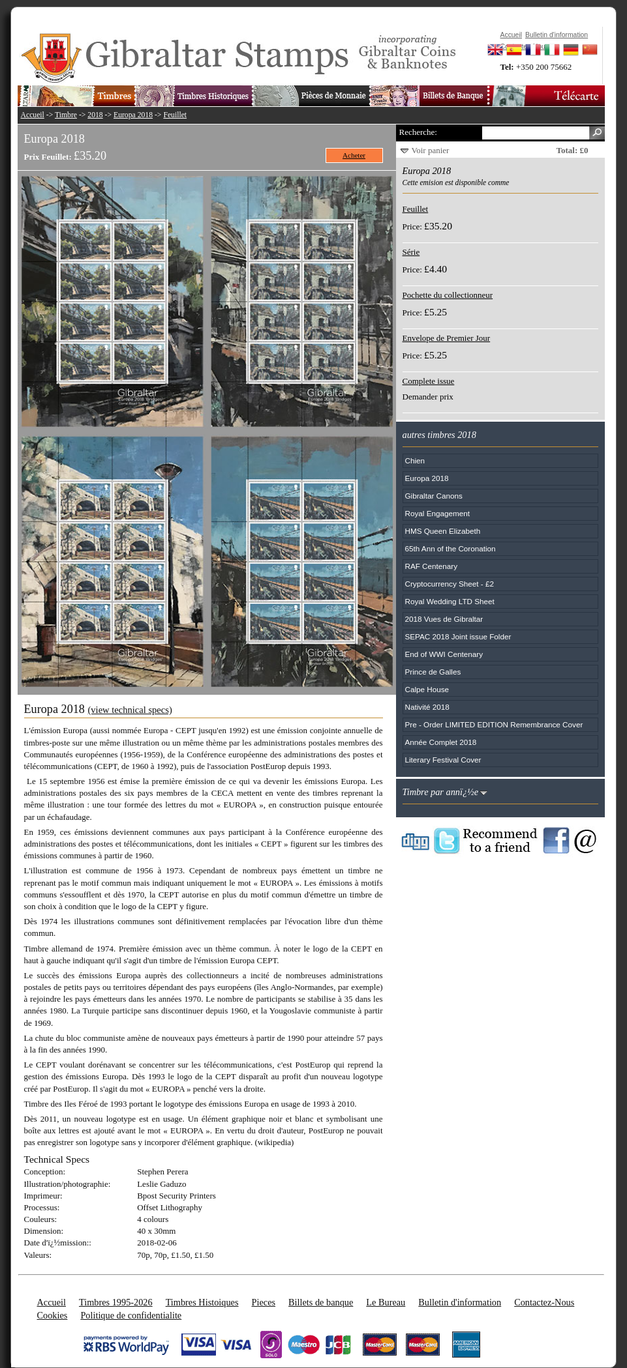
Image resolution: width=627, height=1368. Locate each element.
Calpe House (427, 689)
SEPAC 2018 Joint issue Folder (458, 636)
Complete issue (429, 381)
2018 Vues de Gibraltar (444, 619)
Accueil (32, 115)
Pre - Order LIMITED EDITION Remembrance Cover (494, 724)
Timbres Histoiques (202, 1302)
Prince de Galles (433, 671)
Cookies (52, 1315)
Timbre (66, 115)
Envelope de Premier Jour (447, 338)
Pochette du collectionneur (448, 295)
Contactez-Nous (544, 1302)
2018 (94, 115)
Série (411, 252)
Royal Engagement (437, 513)
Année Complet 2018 (441, 742)
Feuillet (175, 115)
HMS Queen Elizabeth (443, 531)
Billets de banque (320, 1302)
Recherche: (418, 132)
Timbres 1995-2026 (116, 1302)
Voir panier (431, 150)
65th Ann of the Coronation (450, 548)
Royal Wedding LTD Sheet (450, 601)
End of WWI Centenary (444, 654)
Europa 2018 (133, 115)
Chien (415, 460)
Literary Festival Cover (443, 759)
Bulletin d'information (459, 1302)
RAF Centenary (431, 566)
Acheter (354, 155)
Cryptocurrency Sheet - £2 (449, 583)
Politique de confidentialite (130, 1315)
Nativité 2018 (427, 707)
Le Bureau (385, 1302)
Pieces (264, 1302)
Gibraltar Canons (434, 495)
